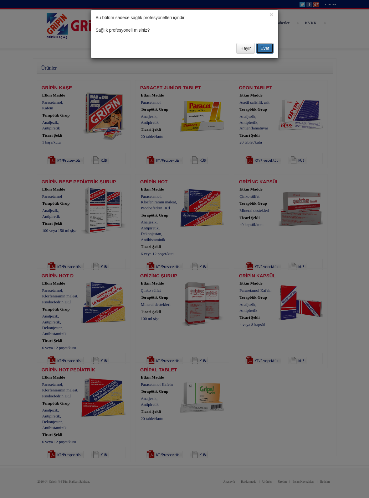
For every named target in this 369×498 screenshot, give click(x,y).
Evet (264, 48)
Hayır (245, 48)
